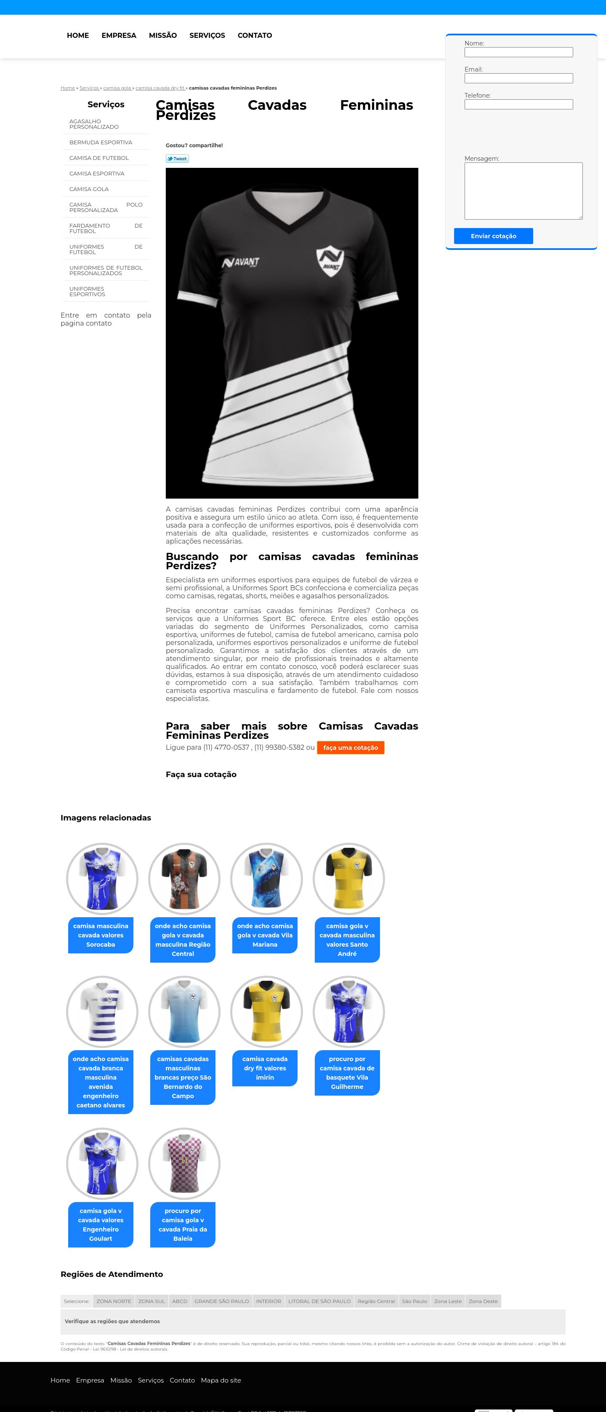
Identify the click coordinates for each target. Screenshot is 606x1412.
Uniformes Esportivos (88, 291)
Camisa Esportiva (97, 173)
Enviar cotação (493, 236)
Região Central (376, 1293)
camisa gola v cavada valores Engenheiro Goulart (102, 1216)
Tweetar (177, 158)
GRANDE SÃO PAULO (221, 1293)
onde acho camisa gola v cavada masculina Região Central (188, 940)
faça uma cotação (351, 747)
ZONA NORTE (113, 1293)
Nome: (473, 48)
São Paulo (414, 1293)
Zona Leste (448, 1293)
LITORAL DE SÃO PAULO (319, 1293)
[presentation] (518, 134)
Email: (473, 74)
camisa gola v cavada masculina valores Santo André (359, 940)
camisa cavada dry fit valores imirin (273, 1064)
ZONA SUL (151, 1293)
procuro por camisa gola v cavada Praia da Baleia (188, 1212)
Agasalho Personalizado (94, 124)
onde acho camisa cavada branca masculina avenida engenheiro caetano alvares (102, 1078)
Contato (255, 36)
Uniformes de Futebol (106, 249)
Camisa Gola (89, 189)
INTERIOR (268, 1293)
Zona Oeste (483, 1293)
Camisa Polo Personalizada (106, 207)
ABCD (179, 1293)
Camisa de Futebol (99, 157)
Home (78, 36)
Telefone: (473, 100)
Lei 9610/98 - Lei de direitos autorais (130, 1340)
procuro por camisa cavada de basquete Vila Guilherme (359, 1073)
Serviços (207, 36)
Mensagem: (473, 187)
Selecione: (76, 1293)
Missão (163, 36)
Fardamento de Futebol (106, 228)
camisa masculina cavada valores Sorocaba (102, 936)
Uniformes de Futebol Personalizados (106, 270)
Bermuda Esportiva (101, 142)
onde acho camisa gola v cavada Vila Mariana (273, 936)
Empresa (118, 36)
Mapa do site (221, 1372)
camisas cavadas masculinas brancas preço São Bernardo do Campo (188, 1078)
